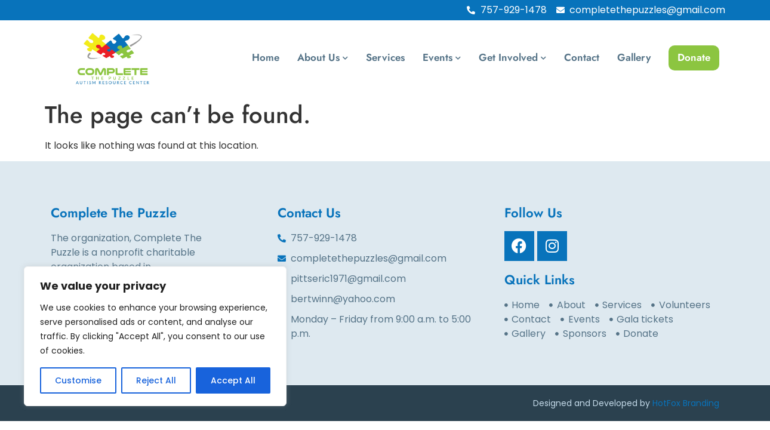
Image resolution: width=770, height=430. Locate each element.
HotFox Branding (685, 403)
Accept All (233, 380)
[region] (155, 336)
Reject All (156, 380)
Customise (78, 380)
